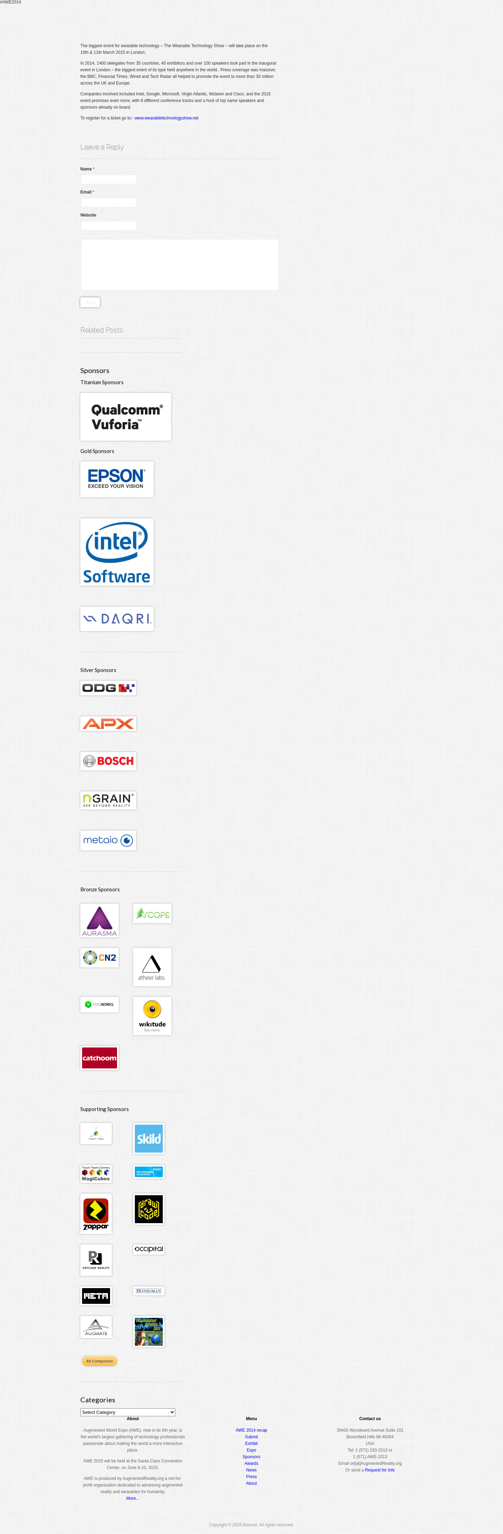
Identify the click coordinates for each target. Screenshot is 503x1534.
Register (285, 18)
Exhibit (251, 1443)
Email (87, 192)
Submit (251, 1436)
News (251, 1470)
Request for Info (380, 1470)
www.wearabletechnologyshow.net (166, 118)
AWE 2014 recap (251, 1430)
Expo (345, 18)
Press (251, 1476)
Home (263, 19)
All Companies (99, 1361)
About (393, 18)
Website (88, 215)
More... (132, 1498)
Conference (316, 18)
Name (87, 169)
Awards (368, 18)
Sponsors (252, 1456)
